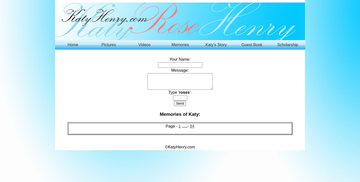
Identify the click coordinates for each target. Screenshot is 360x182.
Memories (180, 45)
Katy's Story (216, 45)
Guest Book (252, 45)
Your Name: (180, 59)
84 (192, 129)
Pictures (109, 45)
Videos (144, 45)
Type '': (180, 95)
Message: (179, 70)
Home (73, 45)
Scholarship (287, 45)
